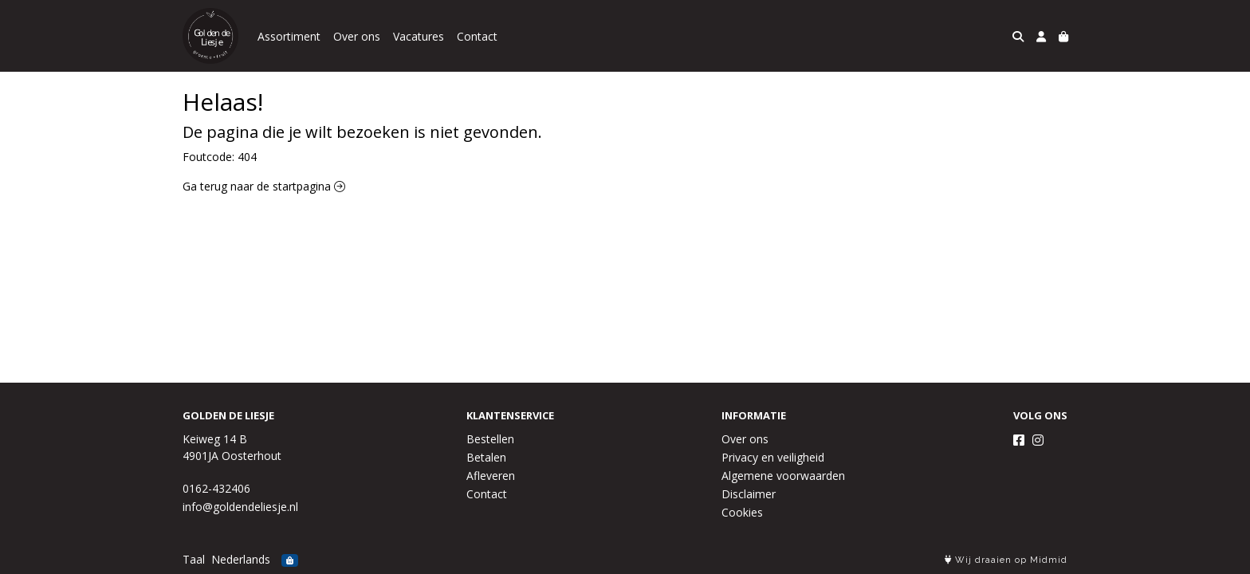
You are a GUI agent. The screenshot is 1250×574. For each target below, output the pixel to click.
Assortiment (288, 36)
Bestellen (490, 438)
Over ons (356, 36)
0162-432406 (216, 488)
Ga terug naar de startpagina (264, 186)
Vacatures (418, 36)
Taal (194, 559)
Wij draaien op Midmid (1006, 560)
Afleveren (490, 475)
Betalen (486, 457)
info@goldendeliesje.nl (240, 506)
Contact (477, 36)
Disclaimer (748, 493)
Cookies (742, 512)
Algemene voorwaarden (783, 475)
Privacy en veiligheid (772, 457)
